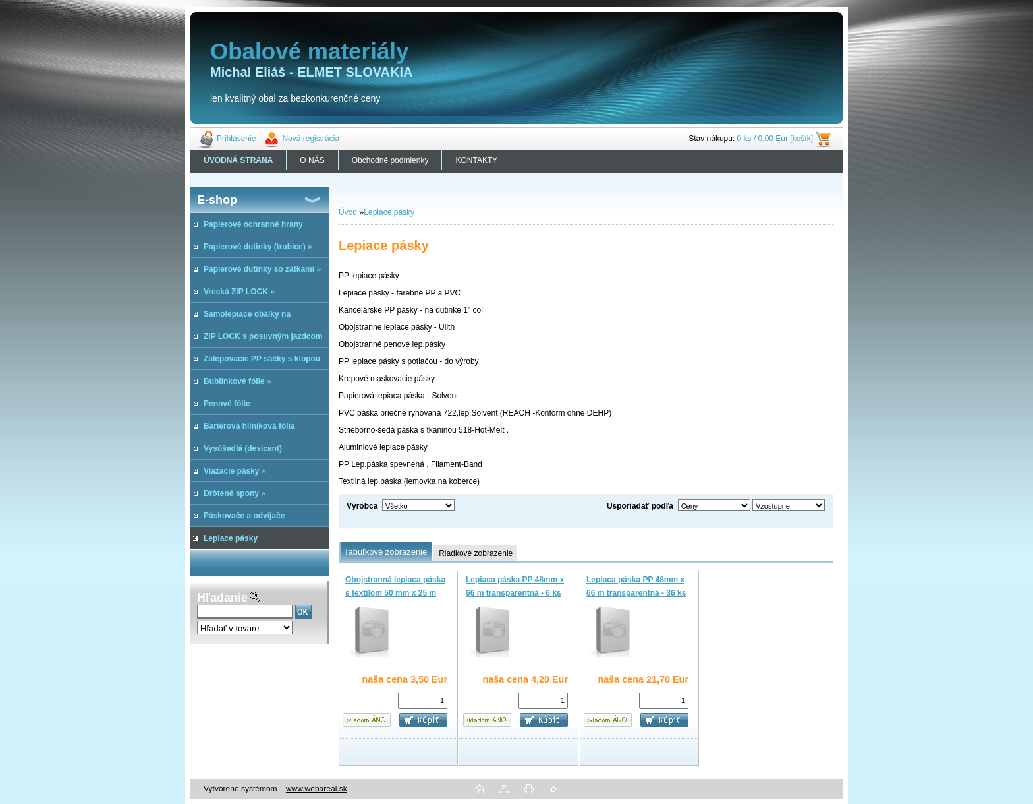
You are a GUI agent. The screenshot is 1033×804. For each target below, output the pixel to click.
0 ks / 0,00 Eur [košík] (775, 138)
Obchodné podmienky (390, 160)
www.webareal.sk (316, 788)
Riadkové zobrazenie (476, 553)
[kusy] (422, 701)
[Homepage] (238, 160)
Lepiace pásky (389, 212)
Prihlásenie (236, 138)
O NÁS (312, 160)
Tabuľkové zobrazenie (385, 552)
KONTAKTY (476, 160)
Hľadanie (222, 597)
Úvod (348, 212)
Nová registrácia (310, 138)
